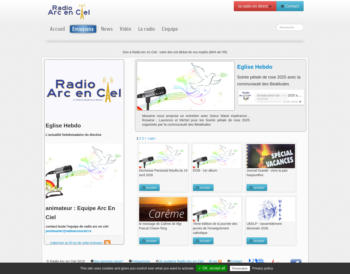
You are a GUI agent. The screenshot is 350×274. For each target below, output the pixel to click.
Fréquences (139, 261)
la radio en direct (255, 6)
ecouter (149, 187)
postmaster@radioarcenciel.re (68, 231)
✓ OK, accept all (211, 268)
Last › (152, 138)
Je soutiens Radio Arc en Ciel (180, 261)
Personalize (240, 268)
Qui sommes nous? (107, 261)
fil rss (215, 261)
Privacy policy (262, 268)
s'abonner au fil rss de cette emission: (80, 243)
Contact (290, 6)
